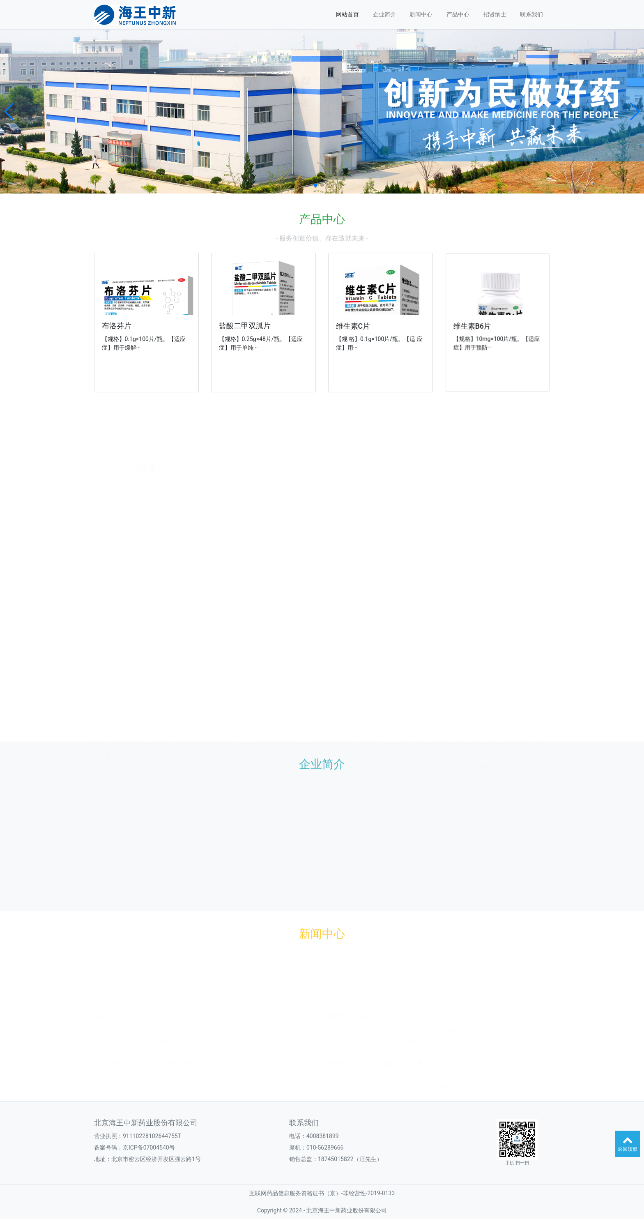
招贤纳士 (494, 14)
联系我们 (531, 14)
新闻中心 (420, 14)
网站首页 (347, 14)
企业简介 (384, 14)
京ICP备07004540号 (149, 1147)
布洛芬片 (118, 326)
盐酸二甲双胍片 (246, 326)
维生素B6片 (479, 325)
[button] (9, 111)
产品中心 (457, 14)
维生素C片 (357, 325)
